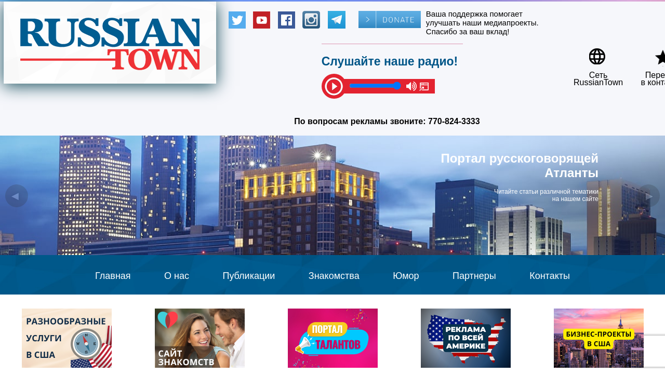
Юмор (406, 276)
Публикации (248, 276)
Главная (113, 276)
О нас (176, 276)
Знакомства (334, 276)
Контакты (549, 276)
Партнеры (474, 276)
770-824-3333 (454, 121)
